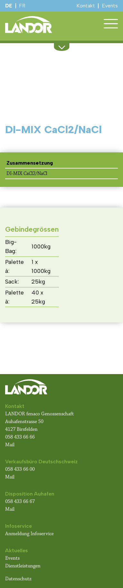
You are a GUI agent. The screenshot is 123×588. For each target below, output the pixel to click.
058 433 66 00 (20, 469)
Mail (9, 445)
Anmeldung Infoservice (29, 534)
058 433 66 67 (20, 501)
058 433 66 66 (20, 437)
